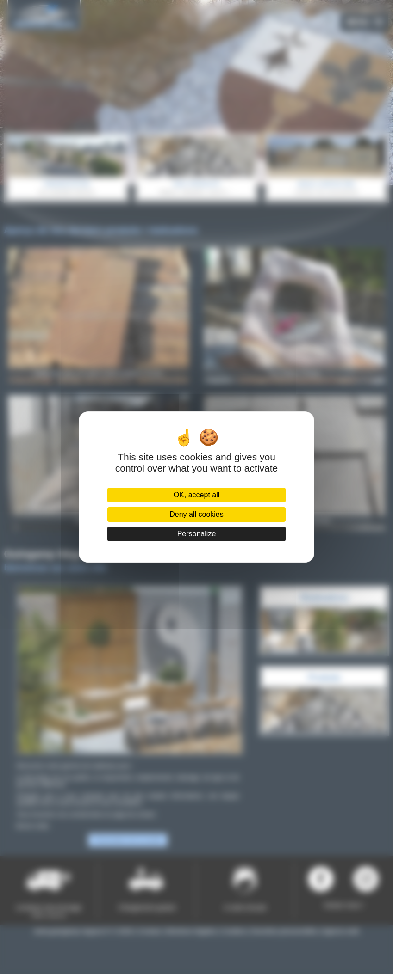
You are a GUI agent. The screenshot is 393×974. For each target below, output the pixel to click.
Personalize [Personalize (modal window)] (196, 534)
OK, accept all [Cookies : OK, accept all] (197, 495)
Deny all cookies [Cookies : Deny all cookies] (196, 514)
